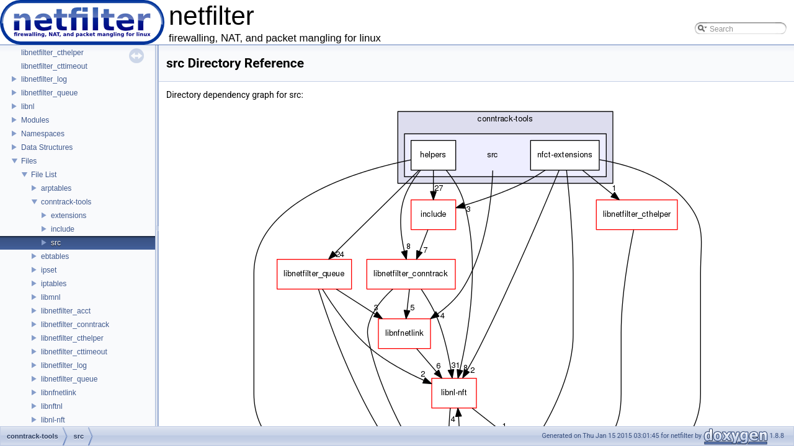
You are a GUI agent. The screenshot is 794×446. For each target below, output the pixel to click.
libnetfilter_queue (49, 93)
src (56, 242)
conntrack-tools (66, 202)
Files (29, 161)
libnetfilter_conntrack (75, 324)
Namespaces (43, 133)
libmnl (50, 297)
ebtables (55, 256)
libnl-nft (53, 420)
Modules (35, 120)
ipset (48, 270)
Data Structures (47, 147)
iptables (53, 283)
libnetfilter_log (44, 79)
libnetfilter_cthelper (52, 52)
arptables (56, 188)
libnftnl (52, 406)
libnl (27, 106)
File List (43, 174)
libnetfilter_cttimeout (54, 66)
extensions (68, 215)
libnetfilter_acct (66, 311)
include (62, 229)
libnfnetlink (58, 392)
